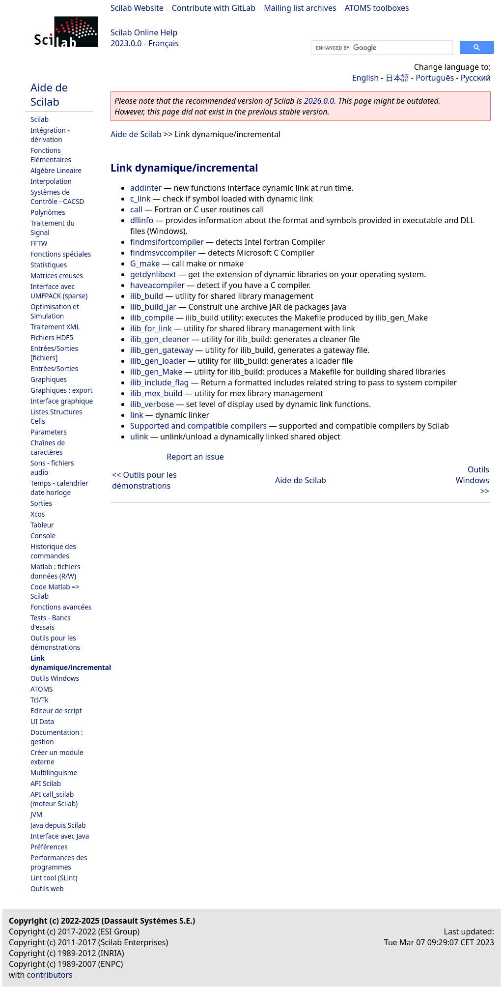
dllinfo (141, 220)
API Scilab (45, 783)
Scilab (39, 119)
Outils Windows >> (472, 480)
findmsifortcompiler (167, 241)
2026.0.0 (319, 100)
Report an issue (195, 456)
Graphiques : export (61, 390)
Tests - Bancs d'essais (50, 622)
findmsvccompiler (163, 252)
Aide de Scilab (49, 94)
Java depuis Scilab (58, 825)
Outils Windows (54, 678)
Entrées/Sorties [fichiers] (54, 353)
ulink (139, 436)
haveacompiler (157, 285)
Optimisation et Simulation (54, 311)
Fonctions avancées (60, 606)
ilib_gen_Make (156, 371)
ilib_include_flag (159, 382)
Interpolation (51, 181)
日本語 (397, 77)
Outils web (47, 888)
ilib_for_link (151, 328)
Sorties (41, 503)
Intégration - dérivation (50, 134)
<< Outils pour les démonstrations (144, 480)
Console (43, 535)
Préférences (49, 846)
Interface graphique (61, 401)
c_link (140, 198)
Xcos (37, 514)
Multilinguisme (53, 772)
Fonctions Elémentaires (50, 154)
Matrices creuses (56, 275)
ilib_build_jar (153, 306)
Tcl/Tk (39, 699)
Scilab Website (137, 7)
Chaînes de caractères (47, 447)
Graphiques (48, 379)
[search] (381, 47)
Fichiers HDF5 (51, 337)
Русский (476, 77)
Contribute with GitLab (213, 7)
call (136, 209)
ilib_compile (152, 317)
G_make (145, 263)
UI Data (42, 721)
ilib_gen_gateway (161, 350)
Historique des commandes (53, 551)
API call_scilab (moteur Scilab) (54, 798)
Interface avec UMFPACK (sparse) (58, 291)
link (136, 414)
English (365, 77)
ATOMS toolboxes (377, 7)
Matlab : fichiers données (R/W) (55, 571)
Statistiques (48, 264)
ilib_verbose (152, 404)
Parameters (48, 431)
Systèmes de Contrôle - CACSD (57, 196)
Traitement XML (55, 326)
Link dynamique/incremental (70, 662)
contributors (50, 974)
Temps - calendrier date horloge (59, 487)
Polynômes (47, 212)
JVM (36, 814)
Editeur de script (56, 710)
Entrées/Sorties (54, 368)
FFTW (38, 243)
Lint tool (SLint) (53, 877)
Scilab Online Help (144, 32)
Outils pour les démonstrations (55, 642)
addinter (146, 187)
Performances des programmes (58, 862)
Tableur (42, 524)
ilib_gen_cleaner (160, 339)
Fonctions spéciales (60, 254)
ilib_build (146, 296)
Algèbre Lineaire (56, 170)
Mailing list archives (300, 7)
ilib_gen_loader (158, 360)
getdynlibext (153, 274)
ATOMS (41, 689)
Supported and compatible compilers (198, 425)
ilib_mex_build (156, 393)
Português (435, 77)
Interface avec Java (59, 836)
